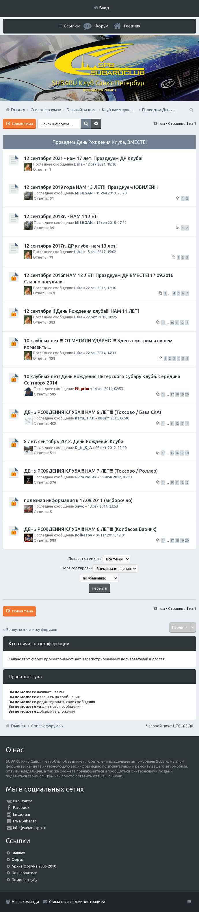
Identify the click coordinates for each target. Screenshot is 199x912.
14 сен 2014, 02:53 (108, 389)
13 (187, 322)
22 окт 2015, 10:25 (101, 317)
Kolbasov (83, 535)
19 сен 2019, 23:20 (111, 193)
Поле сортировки (99, 568)
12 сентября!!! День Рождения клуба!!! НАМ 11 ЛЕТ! (81, 311)
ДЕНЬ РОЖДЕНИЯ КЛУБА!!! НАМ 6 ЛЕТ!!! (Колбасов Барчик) (90, 529)
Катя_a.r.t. (84, 418)
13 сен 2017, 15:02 (101, 252)
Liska (78, 164)
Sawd (79, 506)
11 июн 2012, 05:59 (116, 477)
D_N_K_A (83, 447)
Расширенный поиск (96, 124)
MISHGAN (84, 193)
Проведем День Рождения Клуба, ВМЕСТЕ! (100, 142)
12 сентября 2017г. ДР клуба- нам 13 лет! (70, 245)
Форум (18, 859)
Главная (132, 25)
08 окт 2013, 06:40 (113, 418)
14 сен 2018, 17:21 (111, 222)
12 (182, 322)
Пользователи (24, 873)
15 (172, 453)
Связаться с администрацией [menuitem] (77, 901)
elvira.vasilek (85, 477)
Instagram (21, 814)
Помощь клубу (24, 880)
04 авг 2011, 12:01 (111, 535)
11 (177, 322)
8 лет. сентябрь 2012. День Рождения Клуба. (74, 441)
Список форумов (47, 726)
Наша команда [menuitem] (25, 901)
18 (177, 394)
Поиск (86, 124)
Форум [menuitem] (101, 25)
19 (182, 394)
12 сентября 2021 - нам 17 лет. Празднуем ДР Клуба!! (84, 158)
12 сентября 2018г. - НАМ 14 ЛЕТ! (61, 216)
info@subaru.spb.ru (29, 828)
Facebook (21, 807)
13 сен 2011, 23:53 (103, 506)
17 (172, 394)
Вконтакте (22, 801)
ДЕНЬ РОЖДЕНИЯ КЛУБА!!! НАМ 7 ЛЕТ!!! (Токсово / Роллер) (91, 470)
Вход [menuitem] (104, 7)
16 (177, 453)
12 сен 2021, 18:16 (101, 164)
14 (187, 423)
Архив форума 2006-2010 (34, 866)
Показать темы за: (99, 559)
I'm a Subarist (24, 821)
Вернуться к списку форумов (31, 629)
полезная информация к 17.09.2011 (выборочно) (78, 500)
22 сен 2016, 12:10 (101, 288)
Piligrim (82, 389)
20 (187, 394)
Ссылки (72, 25)
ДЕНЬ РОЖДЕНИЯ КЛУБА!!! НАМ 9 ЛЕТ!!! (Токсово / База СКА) (92, 412)
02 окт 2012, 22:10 (111, 447)
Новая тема (22, 124)
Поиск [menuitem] (191, 109)
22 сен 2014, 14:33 (101, 353)
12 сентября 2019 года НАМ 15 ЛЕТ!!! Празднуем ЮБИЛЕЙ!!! (91, 187)
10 (172, 322)
